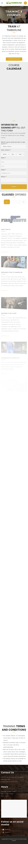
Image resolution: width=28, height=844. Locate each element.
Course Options (14, 59)
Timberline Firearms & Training (15, 839)
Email (3, 170)
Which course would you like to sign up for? (13, 143)
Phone (3, 176)
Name (3, 158)
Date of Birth (6, 150)
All (7, 201)
